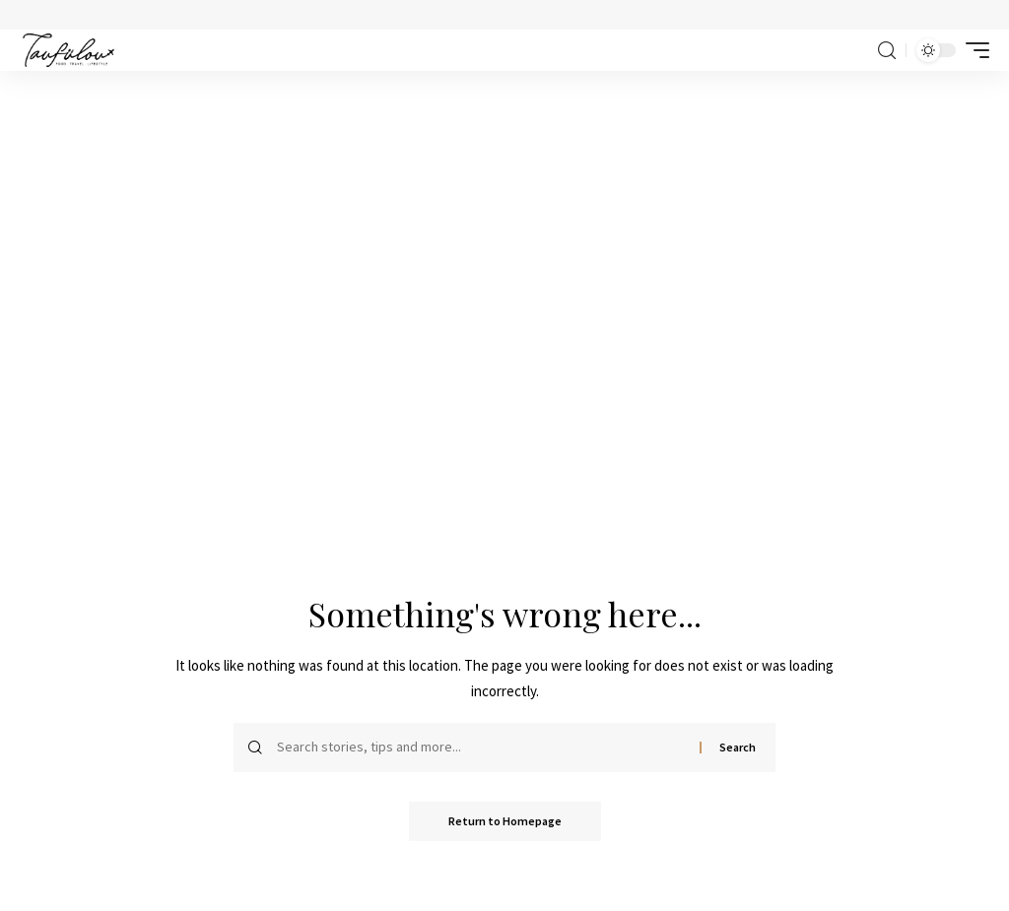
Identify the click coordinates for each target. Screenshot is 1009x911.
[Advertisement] (504, 219)
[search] (887, 50)
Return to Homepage (505, 820)
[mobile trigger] (972, 50)
